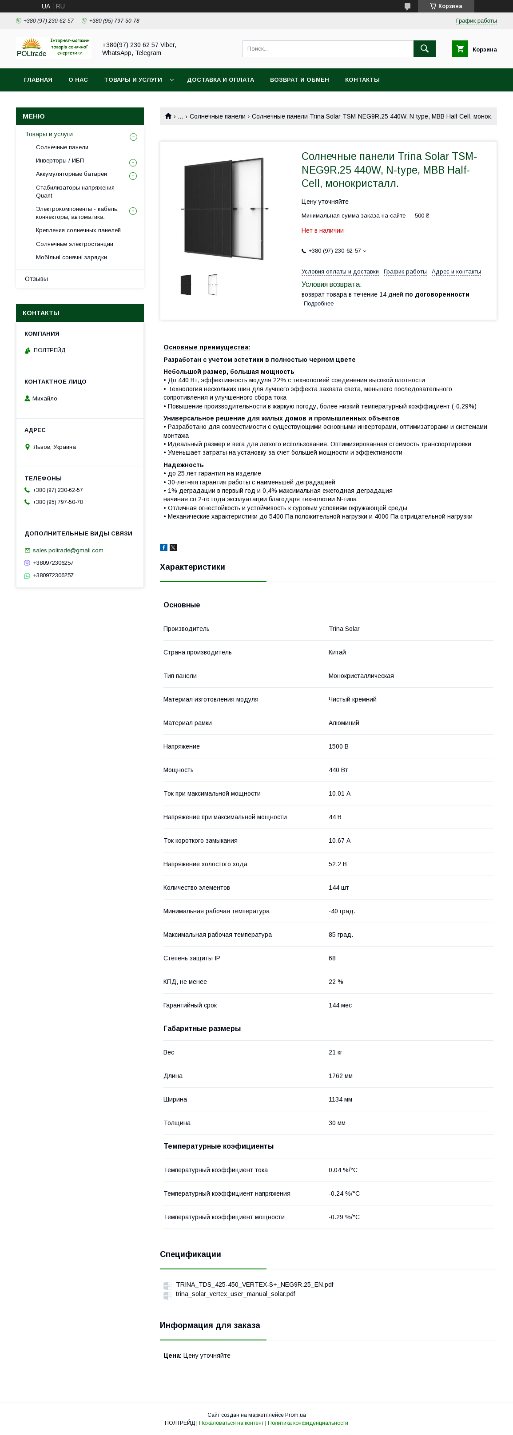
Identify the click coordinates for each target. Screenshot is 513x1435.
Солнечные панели (218, 116)
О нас (78, 79)
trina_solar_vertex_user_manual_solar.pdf (235, 1293)
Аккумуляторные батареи (71, 173)
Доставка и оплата (220, 79)
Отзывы (36, 278)
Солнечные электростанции (74, 244)
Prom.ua (295, 1415)
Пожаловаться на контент (231, 1423)
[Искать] (425, 48)
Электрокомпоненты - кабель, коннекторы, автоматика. (77, 213)
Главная (38, 79)
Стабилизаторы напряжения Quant (75, 191)
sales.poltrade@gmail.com (68, 550)
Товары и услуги (133, 79)
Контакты (362, 79)
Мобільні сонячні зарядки (71, 257)
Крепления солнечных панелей (78, 230)
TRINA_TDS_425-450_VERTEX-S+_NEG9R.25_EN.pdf (254, 1284)
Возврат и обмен (299, 79)
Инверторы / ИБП (60, 160)
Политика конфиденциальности (308, 1423)
